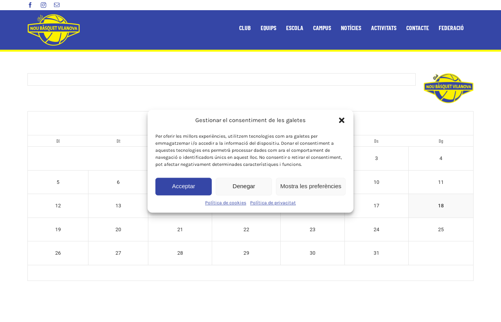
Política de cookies (225, 202)
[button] (342, 120)
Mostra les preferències (310, 186)
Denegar (243, 186)
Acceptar (183, 186)
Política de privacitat (273, 202)
